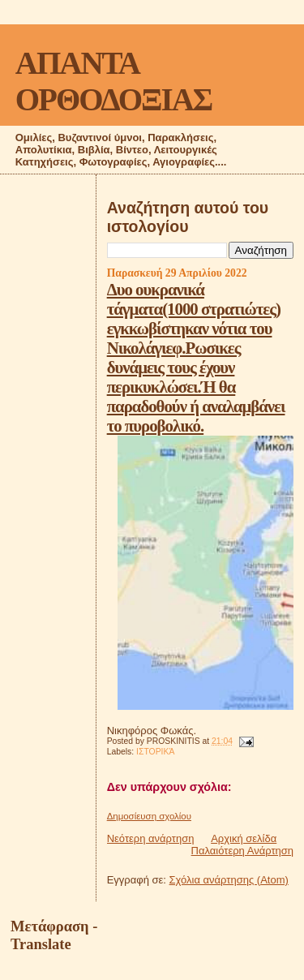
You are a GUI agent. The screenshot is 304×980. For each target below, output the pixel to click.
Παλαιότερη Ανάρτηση (242, 851)
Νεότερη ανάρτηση (151, 838)
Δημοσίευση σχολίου (149, 816)
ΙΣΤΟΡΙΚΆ (155, 751)
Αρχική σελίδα (243, 838)
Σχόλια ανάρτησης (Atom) (229, 880)
